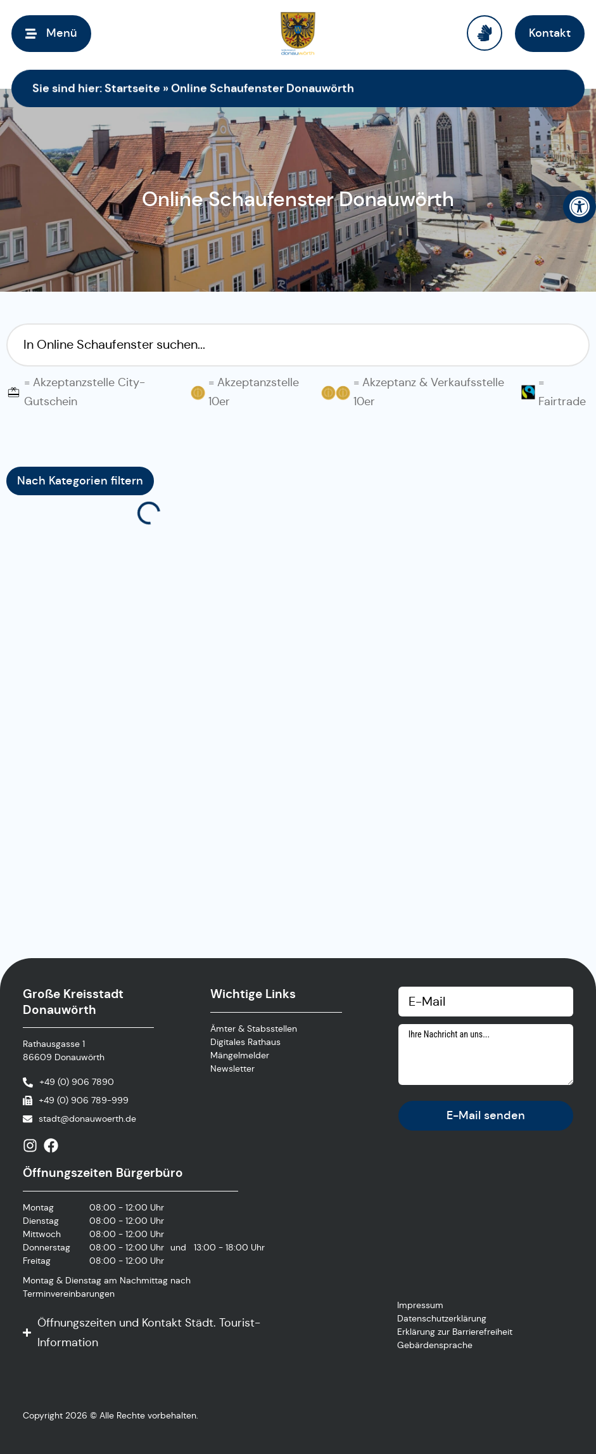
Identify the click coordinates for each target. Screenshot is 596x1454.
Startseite (132, 88)
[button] (579, 206)
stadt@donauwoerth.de (87, 1118)
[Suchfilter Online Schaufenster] (298, 345)
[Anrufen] (68, 1082)
